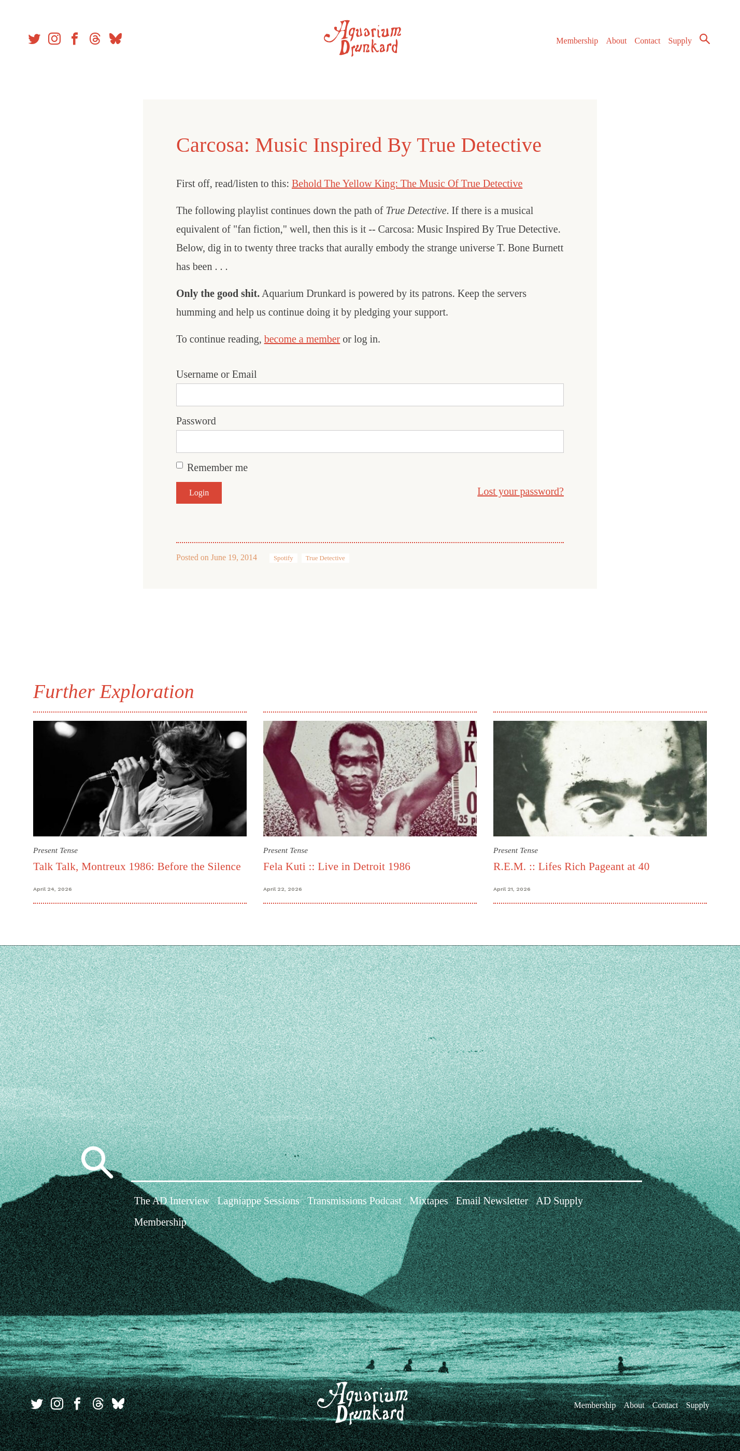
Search (698, 44)
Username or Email (216, 374)
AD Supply (559, 1203)
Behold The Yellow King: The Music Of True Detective (407, 183)
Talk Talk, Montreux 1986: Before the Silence (137, 866)
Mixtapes (428, 1203)
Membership (571, 45)
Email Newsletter (492, 1203)
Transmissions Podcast (354, 1203)
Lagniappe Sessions (258, 1203)
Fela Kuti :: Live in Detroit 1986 (336, 866)
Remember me (217, 467)
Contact (641, 45)
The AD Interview (172, 1203)
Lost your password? (520, 491)
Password (196, 420)
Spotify (283, 558)
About (610, 45)
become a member (302, 339)
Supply (674, 45)
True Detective (325, 558)
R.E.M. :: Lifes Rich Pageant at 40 (571, 866)
